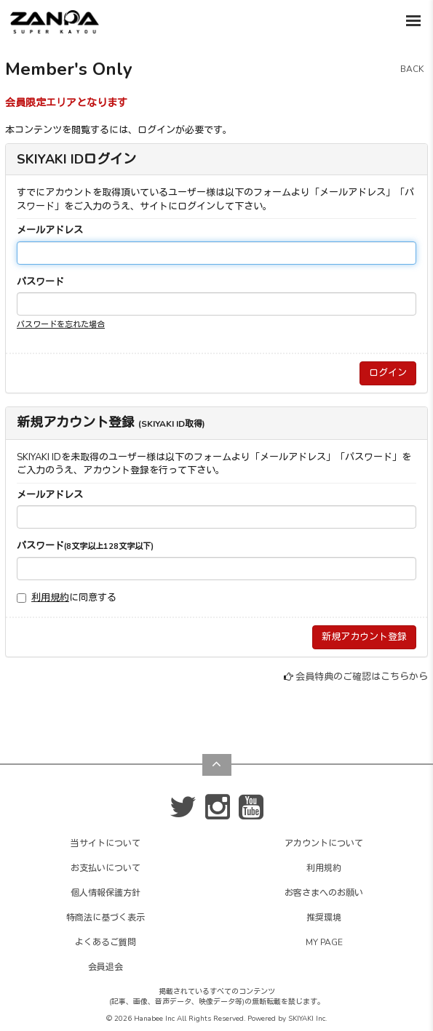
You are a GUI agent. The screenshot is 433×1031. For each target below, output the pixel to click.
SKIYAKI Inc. (307, 1019)
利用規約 (50, 597)
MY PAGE (324, 942)
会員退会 (105, 967)
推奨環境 (323, 917)
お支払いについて (105, 868)
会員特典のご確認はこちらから (361, 676)
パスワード (40, 282)
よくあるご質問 (105, 942)
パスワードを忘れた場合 (61, 324)
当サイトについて (105, 843)
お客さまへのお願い (324, 893)
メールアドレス (50, 230)
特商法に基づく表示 (105, 917)
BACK (412, 69)
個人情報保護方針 (105, 893)
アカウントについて (324, 843)
